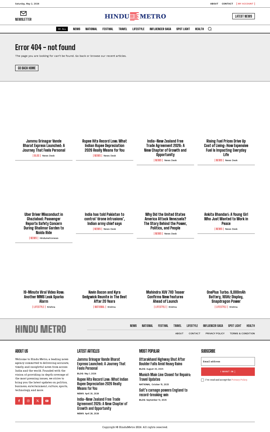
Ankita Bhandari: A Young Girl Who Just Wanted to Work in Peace (226, 219)
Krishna (51, 307)
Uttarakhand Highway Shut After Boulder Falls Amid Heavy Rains (162, 361)
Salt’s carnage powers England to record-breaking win (163, 392)
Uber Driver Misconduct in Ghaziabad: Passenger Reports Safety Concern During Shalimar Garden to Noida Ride (44, 223)
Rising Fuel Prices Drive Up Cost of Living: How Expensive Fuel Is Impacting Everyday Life (226, 148)
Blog (36, 155)
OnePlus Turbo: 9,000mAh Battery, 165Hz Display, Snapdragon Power (226, 297)
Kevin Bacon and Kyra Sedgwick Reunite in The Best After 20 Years (104, 297)
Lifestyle (39, 306)
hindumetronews (49, 238)
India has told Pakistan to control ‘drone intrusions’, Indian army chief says (104, 219)
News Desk (48, 155)
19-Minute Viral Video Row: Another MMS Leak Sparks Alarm (43, 297)
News (97, 155)
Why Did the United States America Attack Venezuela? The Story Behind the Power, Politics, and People (165, 221)
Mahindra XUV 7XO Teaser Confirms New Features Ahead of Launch (165, 297)
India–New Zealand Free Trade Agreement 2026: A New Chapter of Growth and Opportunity (165, 148)
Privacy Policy (239, 379)
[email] (228, 361)
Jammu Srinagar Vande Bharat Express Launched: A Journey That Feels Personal (43, 145)
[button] (210, 29)
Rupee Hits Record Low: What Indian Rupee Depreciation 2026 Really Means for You (104, 145)
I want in (228, 371)
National (100, 306)
